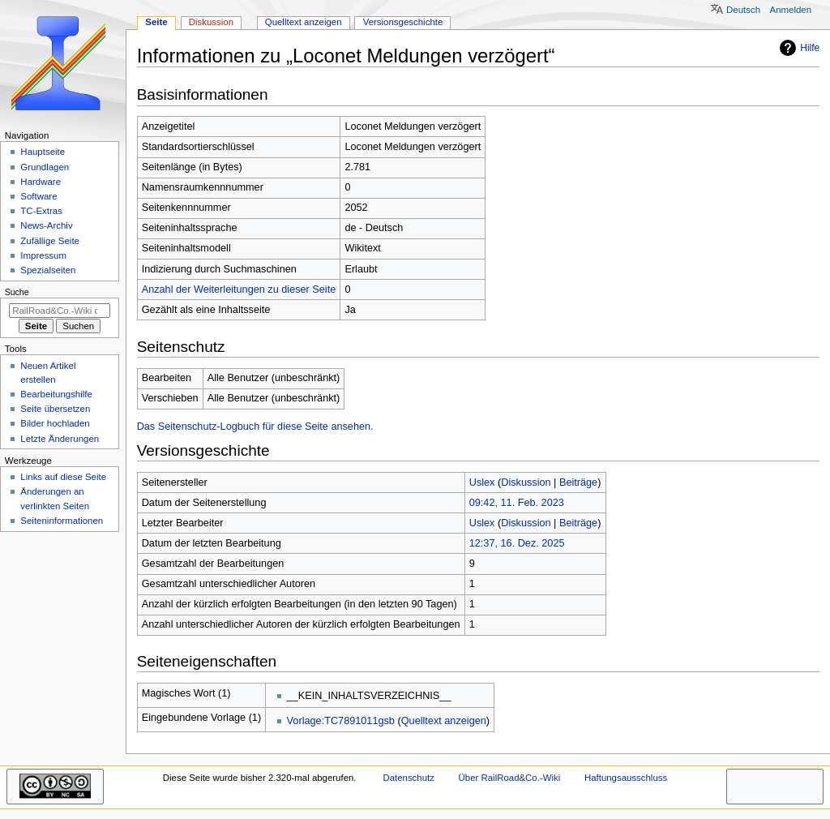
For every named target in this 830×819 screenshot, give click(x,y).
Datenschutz (408, 778)
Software (38, 196)
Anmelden (791, 10)
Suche (17, 292)
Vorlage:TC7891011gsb (341, 721)
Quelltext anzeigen (443, 721)
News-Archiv (46, 225)
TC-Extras (41, 211)
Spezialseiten (47, 270)
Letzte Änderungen (59, 439)
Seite (156, 22)
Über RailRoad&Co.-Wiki (510, 778)
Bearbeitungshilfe (56, 394)
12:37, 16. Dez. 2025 (517, 543)
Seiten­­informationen (61, 520)
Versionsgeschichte (403, 22)
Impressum (43, 255)
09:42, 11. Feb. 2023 (516, 502)
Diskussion (525, 482)
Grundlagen (44, 167)
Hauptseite (42, 152)
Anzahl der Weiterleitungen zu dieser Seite (239, 289)
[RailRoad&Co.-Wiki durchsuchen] (59, 310)
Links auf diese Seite (63, 477)
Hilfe (797, 48)
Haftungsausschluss (625, 778)
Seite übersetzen (55, 409)
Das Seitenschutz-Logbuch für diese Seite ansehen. (255, 426)
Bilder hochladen (54, 423)
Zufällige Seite (49, 241)
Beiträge (578, 482)
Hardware (40, 182)
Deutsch (743, 10)
